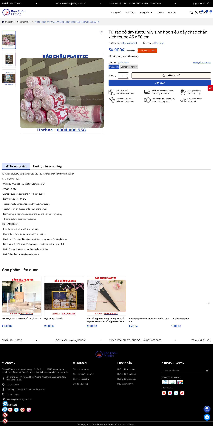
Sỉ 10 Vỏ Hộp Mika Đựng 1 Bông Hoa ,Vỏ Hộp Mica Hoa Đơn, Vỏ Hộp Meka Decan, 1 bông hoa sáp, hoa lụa (106, 320)
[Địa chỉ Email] (186, 370)
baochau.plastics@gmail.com (19, 399)
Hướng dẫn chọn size (202, 62)
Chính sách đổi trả (81, 379)
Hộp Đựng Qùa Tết (53, 318)
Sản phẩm (145, 12)
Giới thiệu (130, 12)
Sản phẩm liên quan (20, 269)
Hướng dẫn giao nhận (126, 379)
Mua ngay (160, 83)
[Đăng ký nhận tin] (207, 370)
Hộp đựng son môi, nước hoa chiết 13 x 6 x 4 (149, 320)
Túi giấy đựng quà (180, 318)
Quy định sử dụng (80, 383)
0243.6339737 (12, 384)
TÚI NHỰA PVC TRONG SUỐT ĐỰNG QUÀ (21, 318)
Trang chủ (116, 12)
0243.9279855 (12, 394)
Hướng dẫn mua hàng (126, 369)
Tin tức (160, 12)
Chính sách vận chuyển (83, 374)
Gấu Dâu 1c (114, 66)
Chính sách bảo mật (81, 369)
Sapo (132, 424)
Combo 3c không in (129, 66)
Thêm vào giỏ (171, 75)
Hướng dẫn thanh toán (127, 374)
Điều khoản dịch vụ (125, 383)
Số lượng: (113, 75)
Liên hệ (171, 12)
